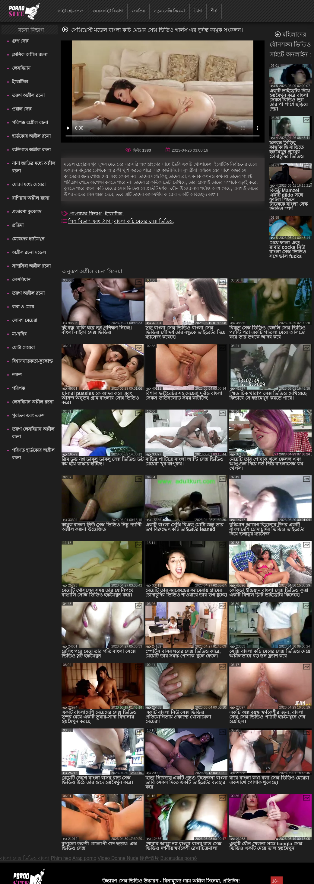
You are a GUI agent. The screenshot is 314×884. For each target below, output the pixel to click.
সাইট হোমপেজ (71, 10)
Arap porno (84, 858)
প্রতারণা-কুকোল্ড (26, 211)
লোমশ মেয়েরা (24, 320)
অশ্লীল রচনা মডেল (29, 252)
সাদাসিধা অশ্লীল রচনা (31, 265)
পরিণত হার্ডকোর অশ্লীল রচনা (33, 454)
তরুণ (17, 374)
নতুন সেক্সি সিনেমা (169, 10)
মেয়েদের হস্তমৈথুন (28, 238)
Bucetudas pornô (178, 858)
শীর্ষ (214, 10)
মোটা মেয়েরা (23, 347)
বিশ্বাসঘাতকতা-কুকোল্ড (32, 361)
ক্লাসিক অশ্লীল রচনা (29, 54)
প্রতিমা (18, 225)
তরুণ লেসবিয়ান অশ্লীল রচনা (33, 432)
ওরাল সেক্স (22, 108)
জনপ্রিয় (138, 10)
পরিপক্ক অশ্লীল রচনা (30, 122)
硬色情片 (149, 858)
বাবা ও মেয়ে (23, 306)
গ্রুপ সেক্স (20, 40)
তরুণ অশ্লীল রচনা (28, 95)
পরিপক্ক (18, 388)
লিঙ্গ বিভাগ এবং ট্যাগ (90, 221)
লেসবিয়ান (21, 68)
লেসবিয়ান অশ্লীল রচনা (32, 401)
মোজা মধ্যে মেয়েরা (28, 184)
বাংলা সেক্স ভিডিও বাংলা (24, 858)
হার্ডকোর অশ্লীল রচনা (31, 136)
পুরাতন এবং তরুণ (28, 415)
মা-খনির (19, 333)
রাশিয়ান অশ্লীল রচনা (30, 198)
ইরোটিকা (20, 81)
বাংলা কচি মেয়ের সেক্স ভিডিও (143, 221)
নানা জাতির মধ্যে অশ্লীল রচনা (33, 167)
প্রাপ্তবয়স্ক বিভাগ (86, 213)
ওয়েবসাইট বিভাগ (108, 10)
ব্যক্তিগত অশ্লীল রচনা (31, 149)
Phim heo (61, 858)
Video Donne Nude (118, 858)
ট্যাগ (198, 10)
